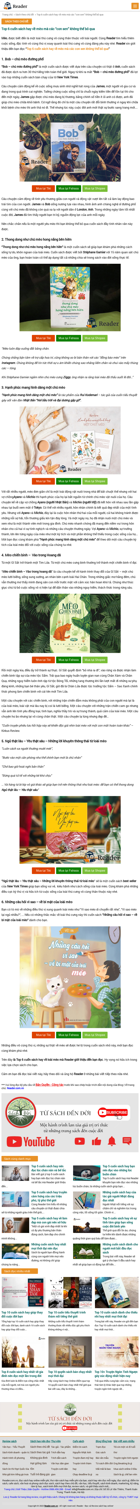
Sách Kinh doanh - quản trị (15, 1452)
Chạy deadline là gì (82, 1474)
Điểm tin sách (80, 1446)
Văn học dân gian (60, 1463)
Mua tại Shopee (95, 188)
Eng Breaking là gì (123, 1463)
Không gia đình (39, 1457)
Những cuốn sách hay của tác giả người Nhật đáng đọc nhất (119, 1196)
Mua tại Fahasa (69, 188)
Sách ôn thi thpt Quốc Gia (15, 1468)
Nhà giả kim (8, 1474)
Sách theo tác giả (40, 1452)
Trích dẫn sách (58, 1457)
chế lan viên (131, 1474)
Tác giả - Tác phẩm (61, 1446)
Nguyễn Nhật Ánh (82, 1452)
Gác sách (101, 1452)
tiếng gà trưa (21, 1474)
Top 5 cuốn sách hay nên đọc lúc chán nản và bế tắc (48, 1168)
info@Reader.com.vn (82, 1489)
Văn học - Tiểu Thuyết (13, 1446)
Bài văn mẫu (102, 1457)
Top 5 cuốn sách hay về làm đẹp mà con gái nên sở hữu (49, 1220)
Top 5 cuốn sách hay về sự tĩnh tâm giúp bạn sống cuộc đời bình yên (120, 1222)
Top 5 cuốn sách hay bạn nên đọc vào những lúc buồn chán (119, 1170)
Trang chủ (7, 14)
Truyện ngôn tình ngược (126, 1457)
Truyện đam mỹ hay (83, 1457)
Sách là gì (119, 1474)
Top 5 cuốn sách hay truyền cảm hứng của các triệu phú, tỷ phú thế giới (49, 1196)
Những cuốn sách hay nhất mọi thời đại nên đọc (48, 1246)
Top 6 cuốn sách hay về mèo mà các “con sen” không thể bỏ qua (70, 14)
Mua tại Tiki (43, 188)
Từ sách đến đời (104, 1463)
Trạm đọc (101, 1446)
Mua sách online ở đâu (125, 1468)
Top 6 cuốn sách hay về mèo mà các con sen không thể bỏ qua (67, 49)
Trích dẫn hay (58, 1452)
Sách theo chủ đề (24, 14)
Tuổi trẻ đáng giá (40, 1474)
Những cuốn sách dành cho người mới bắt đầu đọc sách (120, 1248)
